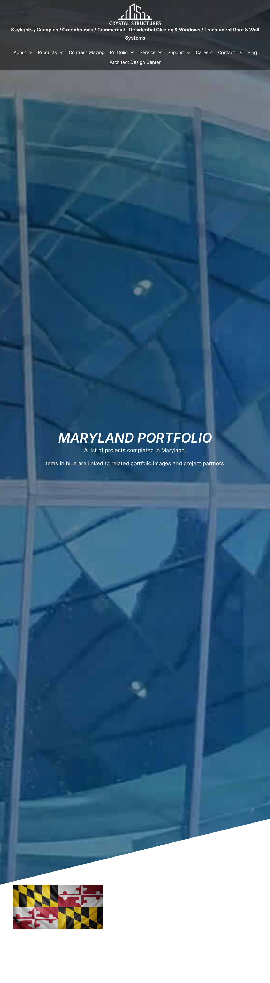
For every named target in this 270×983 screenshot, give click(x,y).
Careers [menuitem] (204, 52)
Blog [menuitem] (252, 52)
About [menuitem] (19, 52)
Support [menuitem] (175, 52)
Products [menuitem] (47, 52)
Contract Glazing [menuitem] (86, 52)
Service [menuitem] (147, 52)
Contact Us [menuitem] (230, 52)
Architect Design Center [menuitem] (135, 62)
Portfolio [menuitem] (119, 52)
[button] (30, 52)
